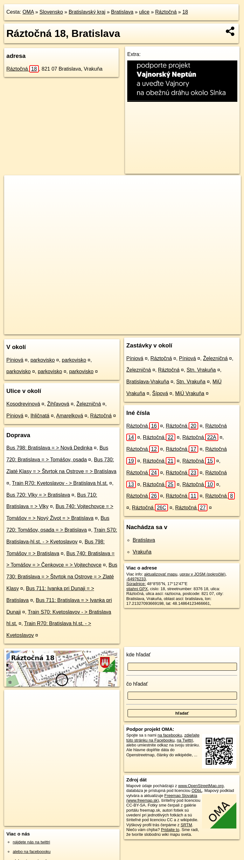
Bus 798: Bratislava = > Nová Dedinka (49, 448)
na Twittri (185, 740)
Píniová (14, 360)
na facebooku (169, 735)
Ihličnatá (40, 415)
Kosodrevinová (23, 404)
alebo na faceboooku (32, 851)
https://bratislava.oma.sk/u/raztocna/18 (207, 329)
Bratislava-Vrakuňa (147, 381)
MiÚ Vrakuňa (189, 393)
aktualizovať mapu (160, 574)
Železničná (88, 404)
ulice (144, 12)
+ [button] (15, 186)
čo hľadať (137, 684)
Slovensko (51, 12)
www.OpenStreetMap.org (201, 785)
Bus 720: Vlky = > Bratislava (38, 495)
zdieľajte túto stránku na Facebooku (162, 737)
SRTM (186, 824)
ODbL (197, 790)
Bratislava (122, 12)
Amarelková (69, 415)
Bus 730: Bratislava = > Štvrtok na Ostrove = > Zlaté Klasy (61, 576)
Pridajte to (170, 829)
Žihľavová (58, 404)
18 (185, 12)
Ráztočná (166, 12)
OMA (28, 12)
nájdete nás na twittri (31, 842)
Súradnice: (136, 583)
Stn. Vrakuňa (201, 370)
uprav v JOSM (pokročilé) (203, 574)
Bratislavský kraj (87, 12)
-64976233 (136, 579)
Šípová (160, 393)
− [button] (15, 196)
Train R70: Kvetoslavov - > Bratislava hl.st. (60, 483)
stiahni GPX (137, 588)
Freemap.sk (154, 329)
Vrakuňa (142, 552)
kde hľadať (138, 654)
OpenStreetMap (121, 329)
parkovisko (43, 360)
